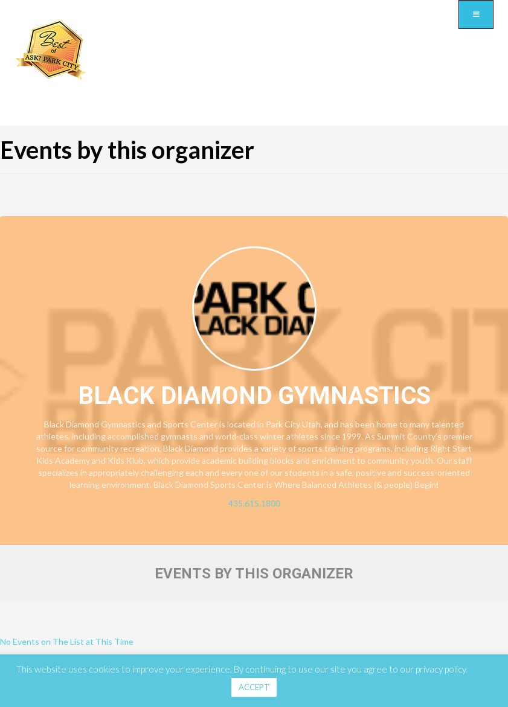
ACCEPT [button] (254, 687)
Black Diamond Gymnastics (254, 396)
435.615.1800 (254, 503)
